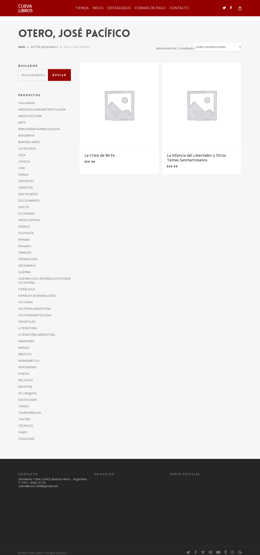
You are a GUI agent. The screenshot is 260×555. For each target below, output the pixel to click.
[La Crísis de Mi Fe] (119, 105)
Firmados (24, 246)
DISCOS (23, 207)
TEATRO (24, 419)
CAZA (22, 155)
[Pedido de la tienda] (217, 47)
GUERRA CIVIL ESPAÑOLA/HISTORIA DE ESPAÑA (44, 280)
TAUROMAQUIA (29, 413)
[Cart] (239, 10)
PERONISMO (27, 367)
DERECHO (25, 187)
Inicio (21, 47)
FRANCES (24, 252)
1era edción (26, 103)
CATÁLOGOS (27, 148)
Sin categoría (27, 393)
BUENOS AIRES (29, 142)
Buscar (59, 75)
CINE (21, 168)
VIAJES (22, 432)
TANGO (23, 406)
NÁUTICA (24, 354)
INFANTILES (26, 321)
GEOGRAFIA (26, 265)
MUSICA (23, 347)
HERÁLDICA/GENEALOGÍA (36, 295)
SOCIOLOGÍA (27, 400)
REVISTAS (25, 386)
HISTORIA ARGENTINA (34, 308)
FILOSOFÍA (26, 233)
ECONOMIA (26, 213)
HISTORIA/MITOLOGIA (34, 315)
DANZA (23, 174)
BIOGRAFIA (26, 135)
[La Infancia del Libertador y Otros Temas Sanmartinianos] (201, 105)
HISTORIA (25, 302)
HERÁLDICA (26, 289)
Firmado (24, 239)
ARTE (22, 122)
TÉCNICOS (25, 426)
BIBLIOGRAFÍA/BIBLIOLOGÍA (39, 129)
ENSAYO (24, 226)
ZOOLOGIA (26, 439)
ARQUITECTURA (30, 116)
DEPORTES (26, 181)
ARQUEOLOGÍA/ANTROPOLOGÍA (42, 109)
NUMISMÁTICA (28, 360)
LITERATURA (27, 328)
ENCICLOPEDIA (29, 220)
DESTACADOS (28, 194)
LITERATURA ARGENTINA (36, 334)
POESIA (23, 373)
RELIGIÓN (25, 380)
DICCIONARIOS (29, 200)
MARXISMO (26, 341)
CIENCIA (24, 161)
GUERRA (24, 272)
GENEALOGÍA (27, 259)
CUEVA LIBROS (25, 10)
